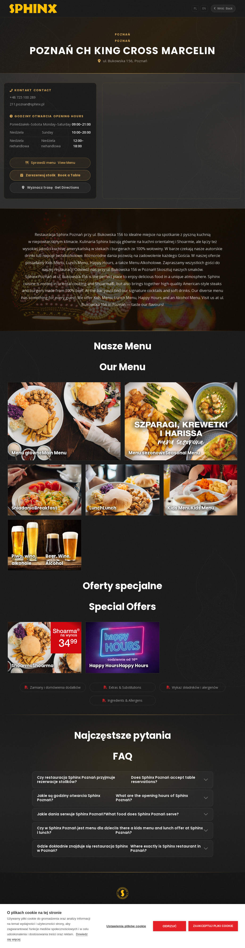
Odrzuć (170, 926)
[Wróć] (223, 8)
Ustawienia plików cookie (126, 926)
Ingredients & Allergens (122, 700)
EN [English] (204, 8)
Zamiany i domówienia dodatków (53, 687)
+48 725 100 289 (22, 97)
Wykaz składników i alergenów (192, 687)
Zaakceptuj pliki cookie (213, 926)
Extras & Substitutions (122, 687)
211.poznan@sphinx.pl (27, 104)
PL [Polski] (195, 8)
